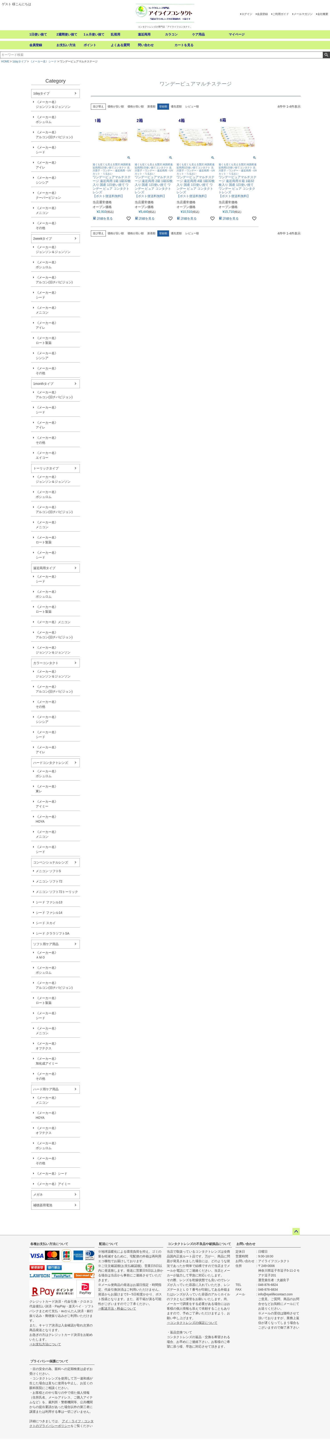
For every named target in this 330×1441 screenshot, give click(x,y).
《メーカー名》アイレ (47, 165)
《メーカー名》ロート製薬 (47, 340)
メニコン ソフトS (48, 871)
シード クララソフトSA (52, 933)
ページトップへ (296, 1231)
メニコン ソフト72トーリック (57, 892)
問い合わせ (146, 45)
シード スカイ (46, 923)
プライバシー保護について (49, 1361)
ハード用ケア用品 (46, 1089)
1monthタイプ (43, 384)
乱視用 (115, 34)
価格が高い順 (135, 106)
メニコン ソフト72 (49, 881)
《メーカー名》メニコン (47, 210)
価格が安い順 (116, 106)
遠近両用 (144, 34)
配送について (108, 1244)
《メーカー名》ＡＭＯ (47, 955)
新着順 (151, 106)
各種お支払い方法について (49, 1244)
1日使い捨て (38, 34)
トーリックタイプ (46, 468)
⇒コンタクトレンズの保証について (192, 1323)
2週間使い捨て (67, 34)
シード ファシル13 (49, 902)
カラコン (171, 34)
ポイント (90, 45)
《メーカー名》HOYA (47, 819)
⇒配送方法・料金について (117, 1308)
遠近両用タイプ (44, 568)
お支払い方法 (66, 45)
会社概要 (322, 14)
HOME (5, 61)
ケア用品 (198, 34)
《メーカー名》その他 (47, 225)
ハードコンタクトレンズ (50, 762)
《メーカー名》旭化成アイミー (47, 1061)
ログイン (246, 14)
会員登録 (262, 14)
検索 (326, 55)
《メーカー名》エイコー (47, 455)
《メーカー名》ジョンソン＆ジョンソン (53, 104)
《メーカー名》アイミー (47, 804)
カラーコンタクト (46, 663)
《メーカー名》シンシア (47, 180)
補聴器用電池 (42, 1205)
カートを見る (183, 45)
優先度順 (176, 106)
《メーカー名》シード (43, 61)
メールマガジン (303, 14)
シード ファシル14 (49, 912)
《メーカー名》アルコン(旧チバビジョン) (54, 134)
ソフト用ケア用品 (46, 944)
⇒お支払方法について (45, 1344)
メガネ (38, 1194)
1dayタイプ (19, 61)
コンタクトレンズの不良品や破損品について (199, 1244)
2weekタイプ (42, 238)
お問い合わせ (245, 1244)
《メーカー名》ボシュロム (47, 119)
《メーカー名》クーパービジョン (48, 195)
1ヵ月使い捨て (94, 34)
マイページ (237, 34)
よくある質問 (120, 45)
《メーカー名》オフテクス (47, 1046)
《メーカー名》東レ (47, 789)
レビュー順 (192, 106)
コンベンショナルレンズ (50, 862)
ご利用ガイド (281, 14)
